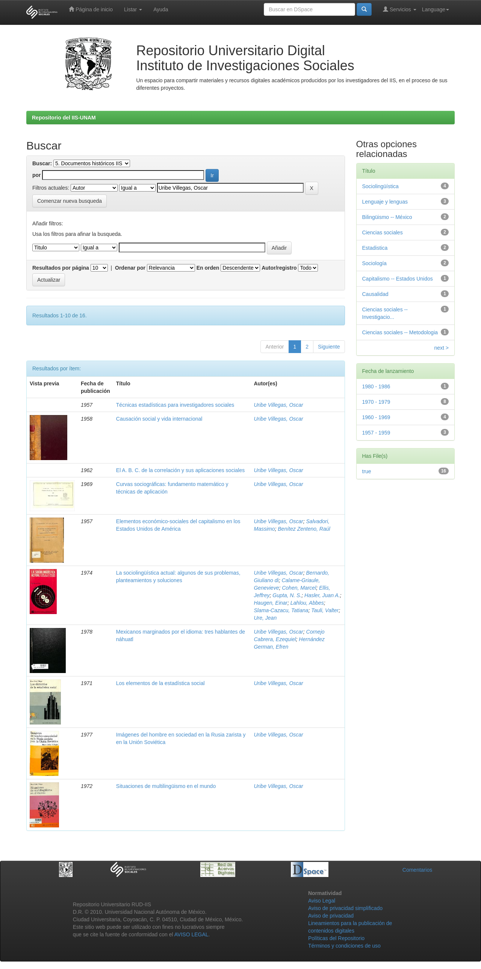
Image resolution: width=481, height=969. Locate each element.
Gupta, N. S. (286, 595)
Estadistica (375, 248)
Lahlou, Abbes (307, 603)
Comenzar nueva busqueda (69, 201)
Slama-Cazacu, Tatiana (281, 610)
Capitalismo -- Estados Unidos (397, 279)
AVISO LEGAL (191, 934)
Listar (133, 9)
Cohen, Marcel (299, 588)
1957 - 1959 (376, 433)
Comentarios (417, 870)
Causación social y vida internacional (159, 419)
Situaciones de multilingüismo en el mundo (166, 786)
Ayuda (160, 9)
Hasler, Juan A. (322, 595)
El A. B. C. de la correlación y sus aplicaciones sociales (180, 470)
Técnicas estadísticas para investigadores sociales (175, 405)
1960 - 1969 (376, 417)
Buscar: (42, 163)
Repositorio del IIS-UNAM (64, 118)
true (366, 471)
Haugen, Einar (270, 603)
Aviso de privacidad (331, 916)
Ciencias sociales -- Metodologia (400, 332)
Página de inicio (91, 9)
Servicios (399, 9)
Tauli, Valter (325, 610)
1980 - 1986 (376, 386)
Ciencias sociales (382, 232)
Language (435, 9)
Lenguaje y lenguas (385, 202)
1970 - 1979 (376, 402)
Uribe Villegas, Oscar (278, 405)
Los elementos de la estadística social (160, 683)
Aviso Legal (321, 901)
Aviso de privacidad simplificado (345, 908)
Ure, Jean (265, 618)
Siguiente (329, 347)
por (36, 175)
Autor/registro (279, 268)
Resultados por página (60, 268)
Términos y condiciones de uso (344, 946)
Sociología (374, 263)
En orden (208, 268)
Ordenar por (130, 268)
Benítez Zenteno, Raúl (304, 529)
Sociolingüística (380, 186)
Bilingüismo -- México (387, 217)
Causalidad (375, 294)
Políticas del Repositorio (336, 938)
